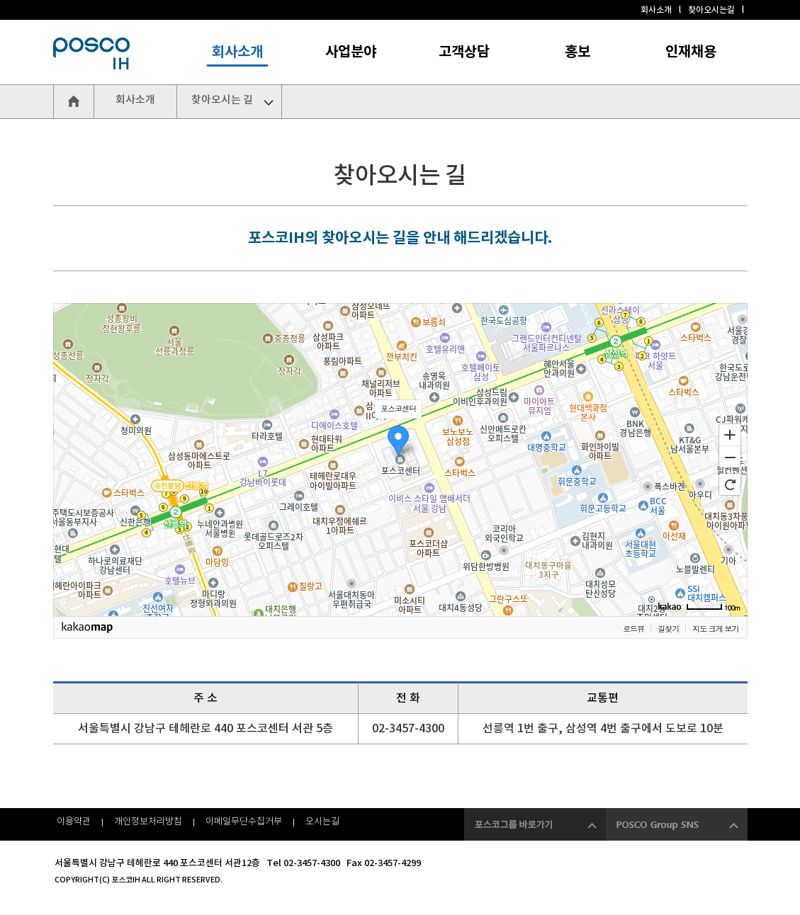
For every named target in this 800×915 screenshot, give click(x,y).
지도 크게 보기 (715, 628)
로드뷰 (633, 628)
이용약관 (74, 822)
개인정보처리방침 (148, 822)
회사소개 (656, 10)
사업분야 (350, 52)
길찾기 (668, 628)
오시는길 (322, 822)
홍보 (577, 52)
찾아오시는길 (711, 10)
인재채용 (690, 52)
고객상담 (464, 52)
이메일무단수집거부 (243, 822)
